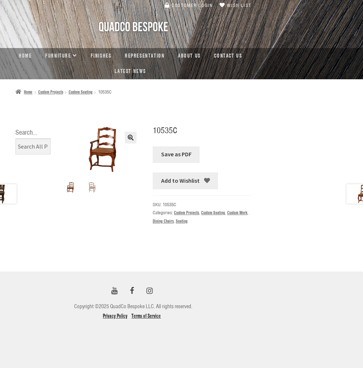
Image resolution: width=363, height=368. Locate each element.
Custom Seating (80, 92)
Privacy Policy (115, 316)
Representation (144, 55)
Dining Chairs (163, 221)
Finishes (101, 55)
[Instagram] (149, 291)
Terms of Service (146, 316)
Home (25, 55)
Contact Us (228, 55)
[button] (131, 137)
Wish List (235, 5)
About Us (189, 55)
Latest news (130, 71)
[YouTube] (114, 291)
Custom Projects (50, 92)
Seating (182, 221)
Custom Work (237, 212)
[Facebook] (131, 291)
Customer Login (189, 5)
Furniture (58, 55)
